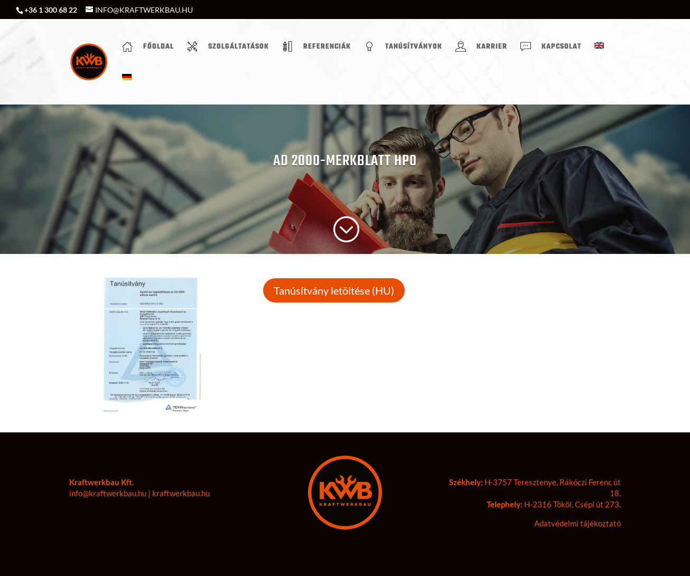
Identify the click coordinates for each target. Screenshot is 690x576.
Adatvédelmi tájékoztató (577, 523)
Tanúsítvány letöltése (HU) (334, 290)
